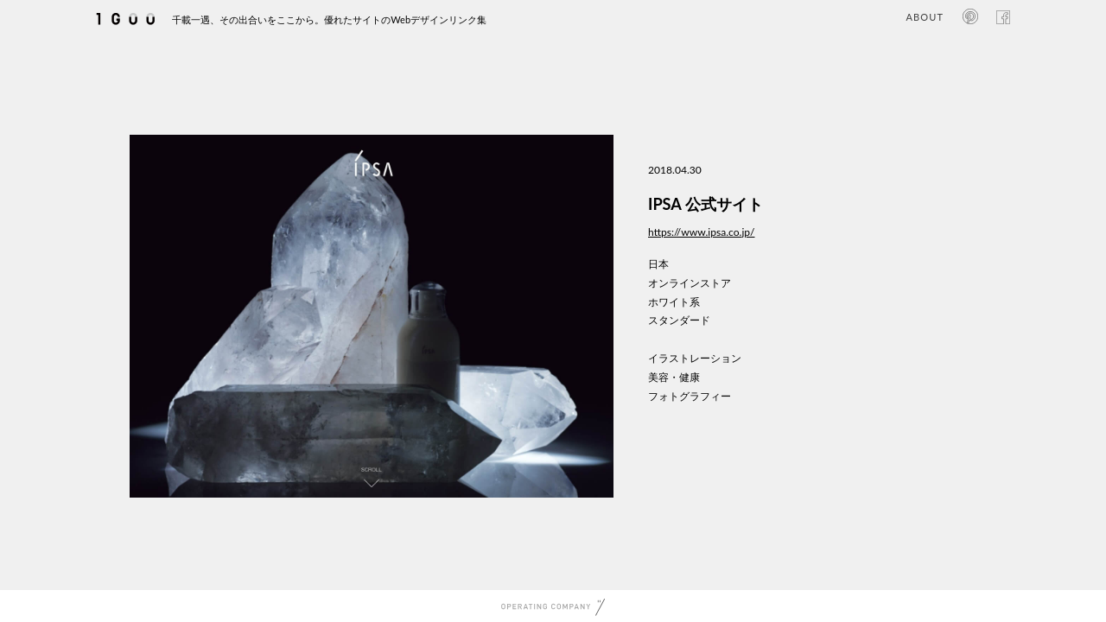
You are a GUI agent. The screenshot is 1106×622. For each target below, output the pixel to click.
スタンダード (679, 320)
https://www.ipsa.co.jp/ (701, 231)
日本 (658, 263)
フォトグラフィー (689, 396)
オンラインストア (689, 282)
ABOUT (925, 16)
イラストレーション (694, 358)
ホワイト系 (674, 301)
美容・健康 (674, 377)
